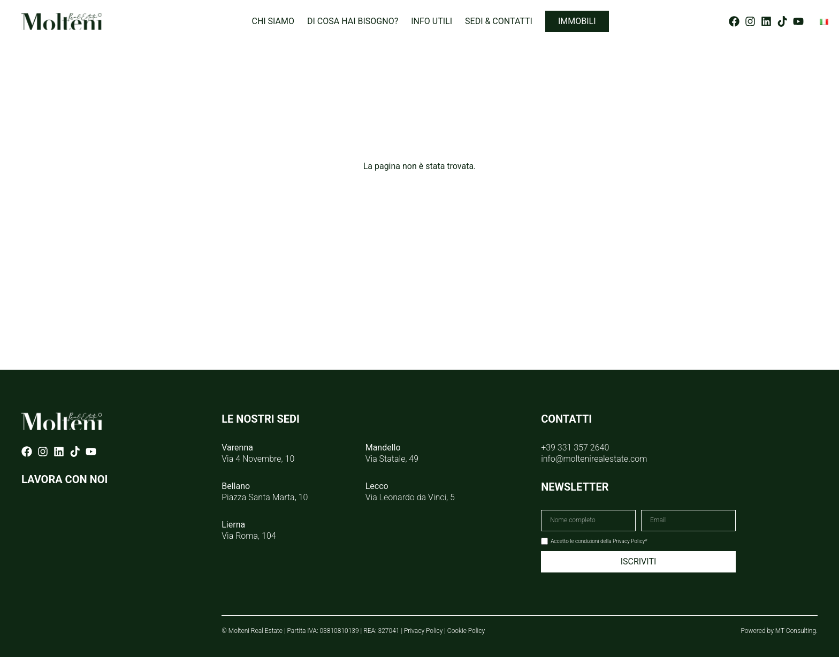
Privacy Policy (423, 631)
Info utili (431, 21)
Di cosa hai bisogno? (352, 21)
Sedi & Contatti (498, 21)
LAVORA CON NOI (64, 479)
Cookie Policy (466, 631)
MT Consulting (795, 631)
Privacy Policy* (630, 541)
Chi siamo (272, 21)
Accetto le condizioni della (599, 541)
